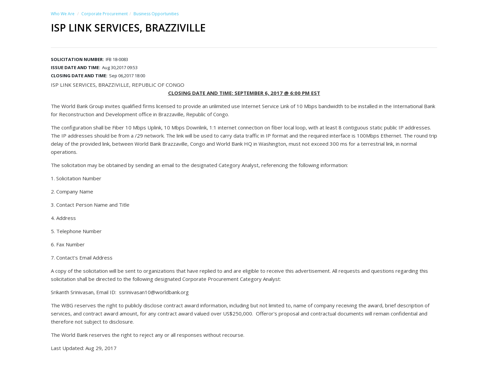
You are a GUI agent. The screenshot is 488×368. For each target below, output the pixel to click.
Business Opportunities (156, 14)
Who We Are (63, 14)
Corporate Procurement (104, 14)
